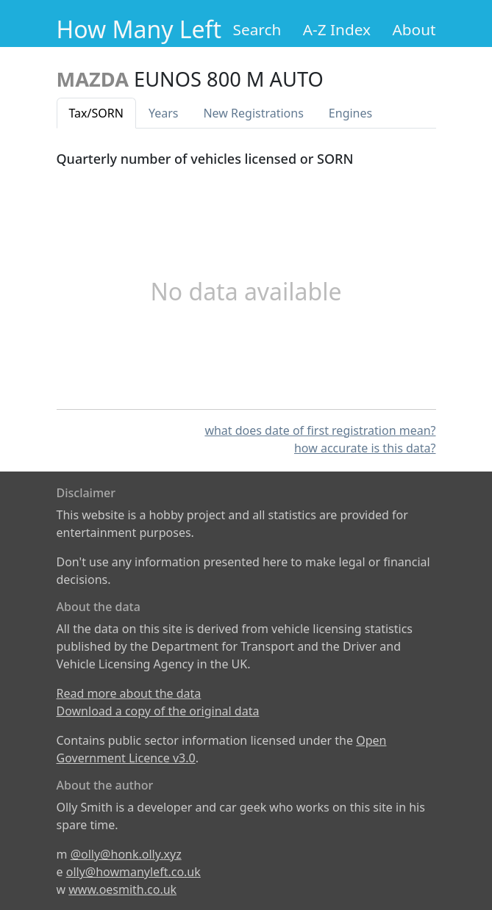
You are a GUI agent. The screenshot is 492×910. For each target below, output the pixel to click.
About (413, 29)
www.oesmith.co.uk (122, 889)
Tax (96, 113)
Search (257, 29)
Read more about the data (129, 693)
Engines (350, 113)
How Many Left (139, 29)
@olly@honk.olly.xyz (126, 854)
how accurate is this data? (365, 448)
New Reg (253, 113)
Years (164, 113)
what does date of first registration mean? (319, 430)
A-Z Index (337, 29)
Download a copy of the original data (158, 711)
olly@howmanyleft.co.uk (133, 872)
